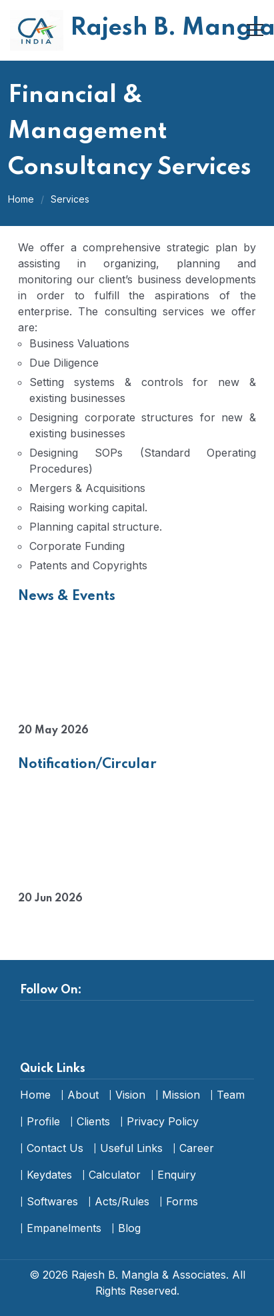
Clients (93, 1121)
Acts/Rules (122, 1201)
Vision (130, 1094)
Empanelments (64, 1228)
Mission (181, 1094)
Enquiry (176, 1174)
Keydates (49, 1174)
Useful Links (131, 1148)
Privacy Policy (163, 1121)
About (83, 1094)
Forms (182, 1201)
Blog (129, 1228)
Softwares (52, 1201)
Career (196, 1148)
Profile (43, 1121)
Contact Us (55, 1148)
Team (231, 1094)
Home (21, 199)
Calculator (115, 1174)
